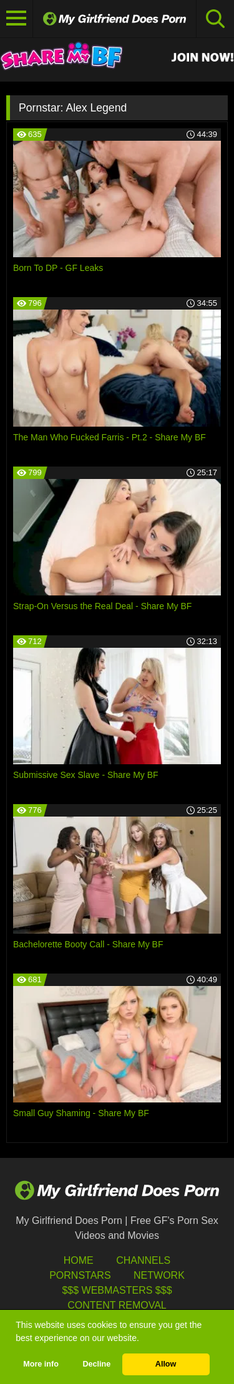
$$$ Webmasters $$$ (117, 1290)
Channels (143, 1260)
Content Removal (117, 1305)
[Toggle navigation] (16, 18)
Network (159, 1275)
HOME (79, 1260)
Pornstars (79, 1275)
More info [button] (41, 1364)
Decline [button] (96, 1364)
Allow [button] (166, 1364)
